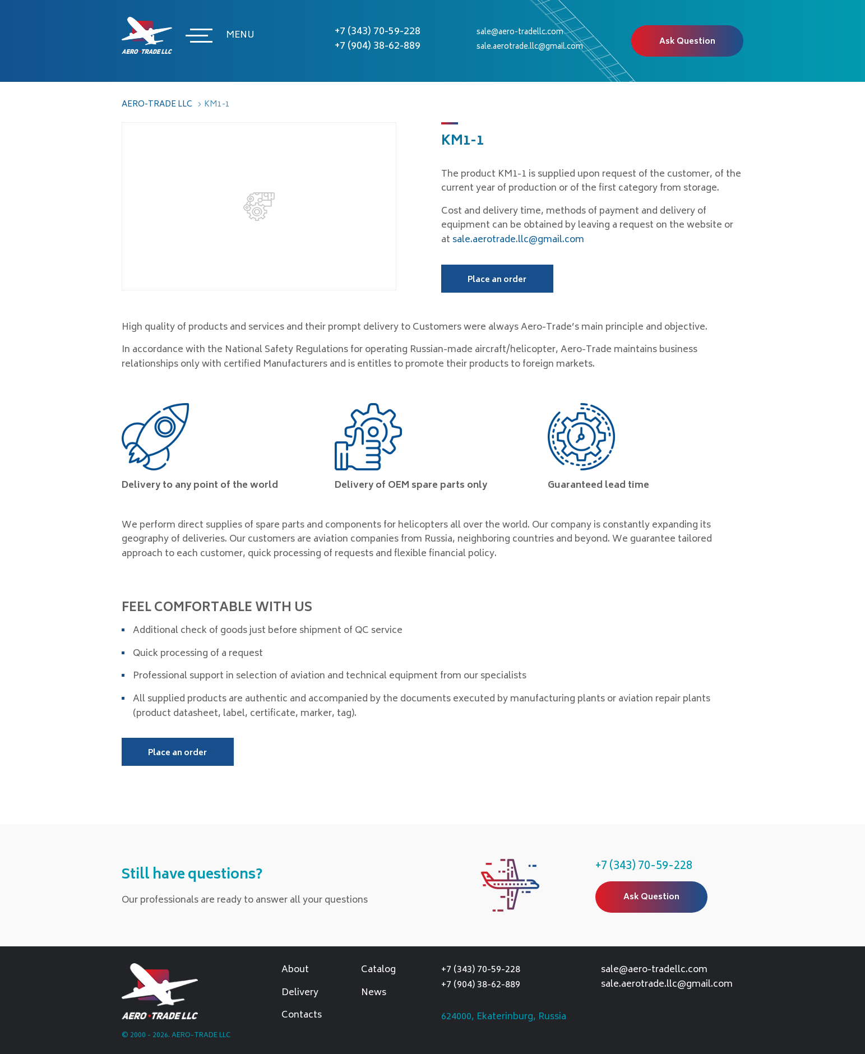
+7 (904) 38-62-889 (377, 47)
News (373, 993)
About (295, 970)
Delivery (299, 993)
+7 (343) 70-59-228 (377, 32)
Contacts (301, 1016)
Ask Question (687, 42)
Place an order (497, 280)
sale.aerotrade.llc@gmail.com (530, 47)
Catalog (378, 970)
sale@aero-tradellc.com (520, 32)
